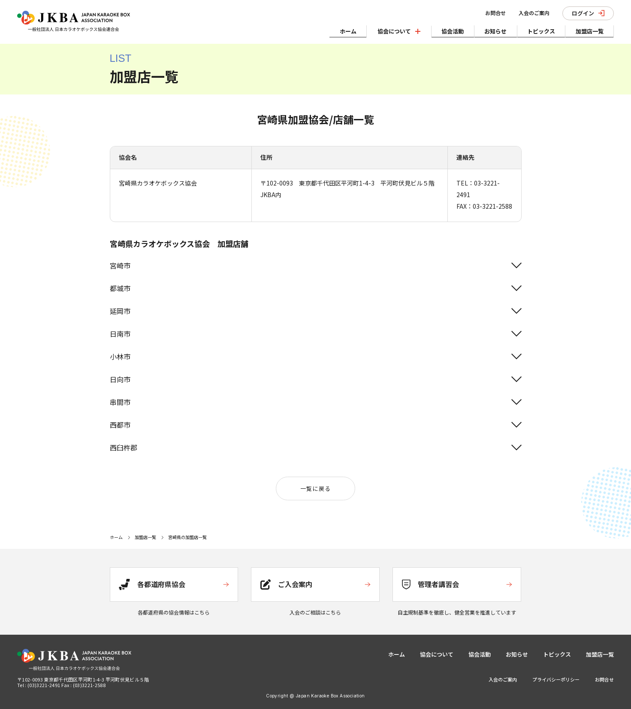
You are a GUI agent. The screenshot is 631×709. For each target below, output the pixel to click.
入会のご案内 (531, 12)
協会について (436, 654)
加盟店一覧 (589, 31)
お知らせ (492, 31)
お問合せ (493, 12)
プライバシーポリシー (556, 679)
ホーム (341, 31)
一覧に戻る (315, 488)
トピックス (539, 31)
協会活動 (448, 31)
